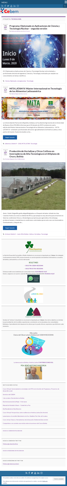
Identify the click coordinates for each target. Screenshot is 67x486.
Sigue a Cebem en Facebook (12, 430)
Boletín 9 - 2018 (16, 143)
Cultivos (31, 234)
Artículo (7, 234)
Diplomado (13, 81)
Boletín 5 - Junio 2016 (17, 234)
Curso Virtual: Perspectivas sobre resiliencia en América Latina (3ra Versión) (25, 412)
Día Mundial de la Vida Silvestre (12, 409)
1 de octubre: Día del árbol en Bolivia (13, 398)
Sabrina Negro (15, 94)
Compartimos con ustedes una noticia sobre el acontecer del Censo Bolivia (25, 423)
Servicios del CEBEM (9, 394)
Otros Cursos (26, 31)
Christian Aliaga (9, 159)
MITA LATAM (26, 143)
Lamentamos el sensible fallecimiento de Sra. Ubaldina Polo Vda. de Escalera (25, 416)
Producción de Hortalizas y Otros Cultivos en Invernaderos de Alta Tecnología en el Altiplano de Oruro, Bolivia (34, 154)
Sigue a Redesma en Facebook (13, 450)
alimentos (8, 143)
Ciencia (7, 81)
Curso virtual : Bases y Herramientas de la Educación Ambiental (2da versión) (25, 420)
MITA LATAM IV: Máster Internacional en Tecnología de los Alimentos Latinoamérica (35, 90)
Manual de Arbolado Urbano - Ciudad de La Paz (16, 405)
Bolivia (26, 234)
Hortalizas (37, 234)
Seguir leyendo (10, 137)
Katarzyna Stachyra (16, 31)
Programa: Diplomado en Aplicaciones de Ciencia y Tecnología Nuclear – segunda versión (34, 27)
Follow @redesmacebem (11, 464)
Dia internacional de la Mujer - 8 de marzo (15, 402)
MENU (4, 2)
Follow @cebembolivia (10, 444)
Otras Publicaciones (20, 159)
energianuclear (21, 81)
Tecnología (30, 81)
